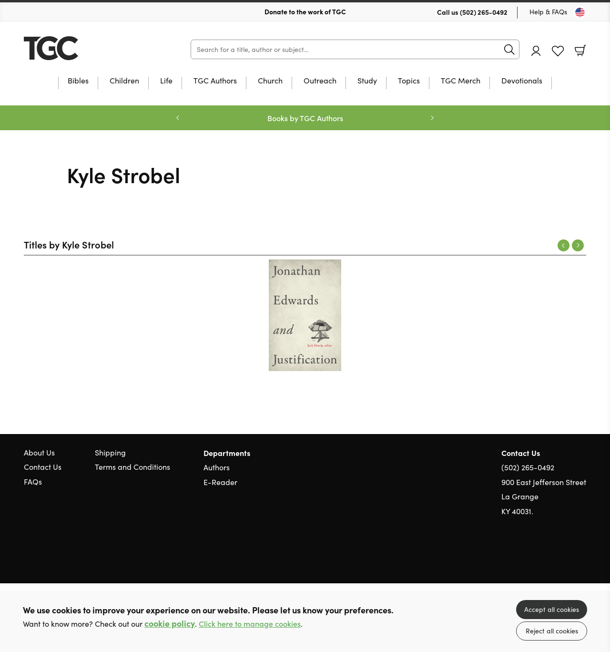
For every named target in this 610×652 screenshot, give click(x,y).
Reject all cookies (552, 630)
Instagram (581, 556)
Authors (216, 467)
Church (270, 81)
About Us (39, 452)
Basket (580, 50)
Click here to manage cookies (250, 623)
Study (367, 81)
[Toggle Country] (580, 12)
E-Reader (220, 482)
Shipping (110, 452)
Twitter (547, 556)
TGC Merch (460, 81)
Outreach (320, 81)
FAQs (33, 481)
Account (536, 51)
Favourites (558, 51)
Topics (409, 81)
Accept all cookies (551, 609)
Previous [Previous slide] (177, 117)
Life (166, 81)
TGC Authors (215, 81)
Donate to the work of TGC (305, 11)
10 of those (83, 48)
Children (124, 81)
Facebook (564, 557)
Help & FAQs (548, 11)
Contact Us (42, 467)
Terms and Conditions (132, 467)
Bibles (78, 81)
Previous (563, 245)
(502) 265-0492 (484, 12)
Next (578, 245)
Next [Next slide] (432, 117)
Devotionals (521, 81)
